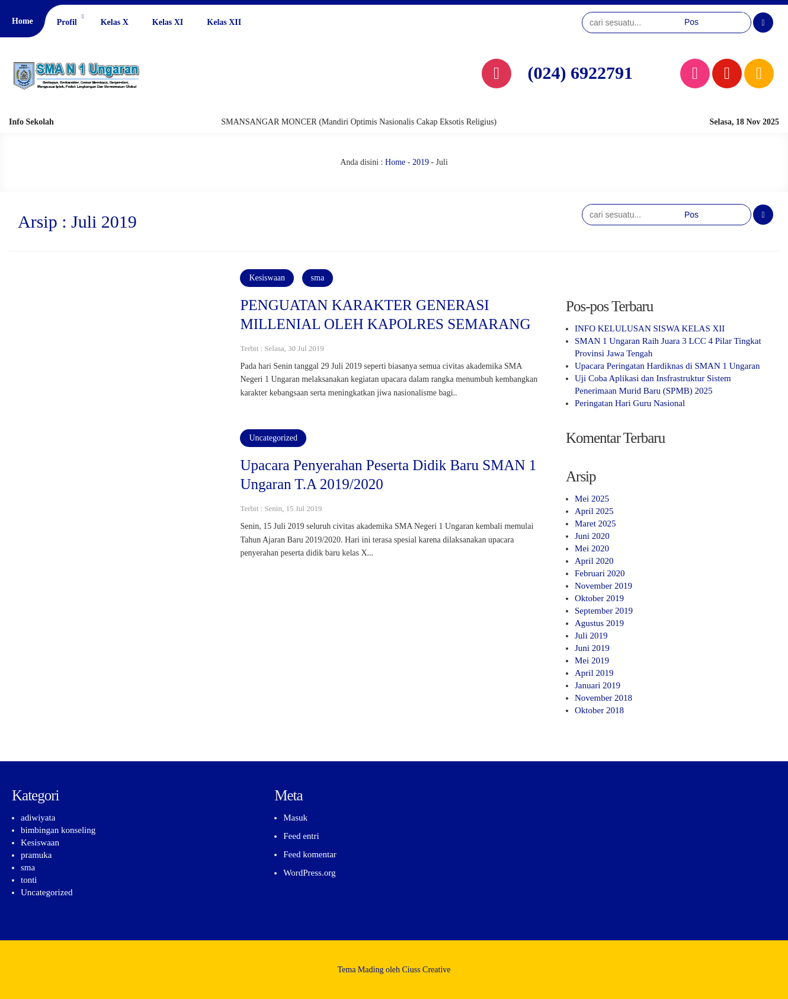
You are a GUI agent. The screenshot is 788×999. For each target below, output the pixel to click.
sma (318, 277)
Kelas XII (224, 22)
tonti (29, 880)
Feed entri (301, 836)
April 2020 (594, 561)
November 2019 (603, 586)
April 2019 (594, 673)
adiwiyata (38, 817)
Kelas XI (168, 22)
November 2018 (603, 698)
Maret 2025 (595, 523)
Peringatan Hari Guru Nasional (630, 403)
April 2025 (594, 511)
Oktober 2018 (599, 710)
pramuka (36, 855)
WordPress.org (309, 872)
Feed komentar (310, 854)
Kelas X (115, 22)
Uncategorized (273, 437)
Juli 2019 (591, 635)
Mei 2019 (592, 660)
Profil (67, 22)
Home (22, 21)
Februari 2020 (600, 573)
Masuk (295, 817)
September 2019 (604, 610)
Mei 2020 (592, 548)
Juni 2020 (592, 536)
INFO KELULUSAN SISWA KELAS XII (650, 328)
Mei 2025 (592, 498)
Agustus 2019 (599, 623)
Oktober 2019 (599, 598)
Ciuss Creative (426, 969)
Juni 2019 (592, 648)
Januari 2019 (597, 685)
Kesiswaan (267, 277)
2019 (420, 162)
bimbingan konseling (58, 830)
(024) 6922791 (580, 72)
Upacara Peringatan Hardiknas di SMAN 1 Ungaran (667, 366)
